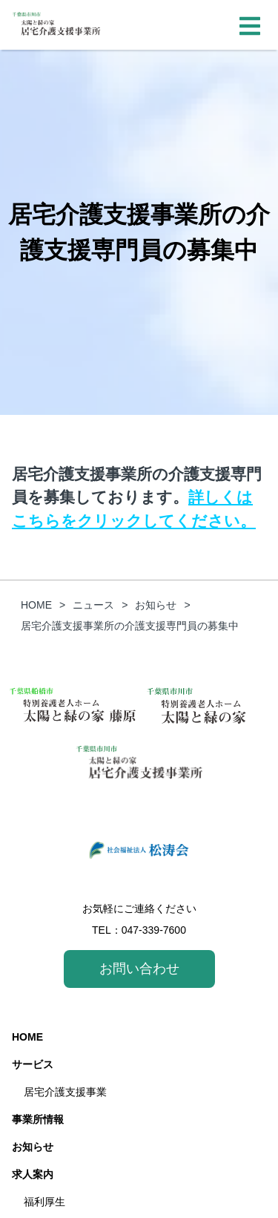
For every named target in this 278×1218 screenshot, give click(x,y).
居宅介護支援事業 (65, 1092)
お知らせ (32, 1147)
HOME (27, 1037)
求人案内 (32, 1174)
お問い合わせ (139, 968)
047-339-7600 (154, 930)
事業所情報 (38, 1119)
